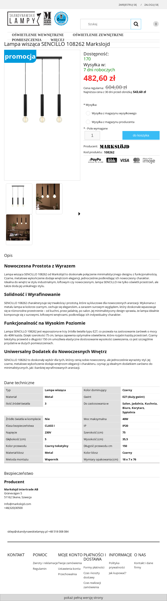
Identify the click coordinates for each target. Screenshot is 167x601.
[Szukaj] (136, 24)
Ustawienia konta (69, 569)
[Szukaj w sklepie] (113, 24)
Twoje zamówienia (70, 563)
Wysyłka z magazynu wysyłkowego (114, 113)
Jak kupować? (117, 573)
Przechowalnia (67, 574)
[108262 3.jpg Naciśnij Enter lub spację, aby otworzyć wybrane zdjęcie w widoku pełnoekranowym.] (42, 91)
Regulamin (40, 569)
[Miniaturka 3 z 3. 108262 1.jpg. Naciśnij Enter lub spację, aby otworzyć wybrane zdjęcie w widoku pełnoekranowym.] (18, 227)
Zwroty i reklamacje (45, 563)
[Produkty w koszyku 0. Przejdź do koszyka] (151, 24)
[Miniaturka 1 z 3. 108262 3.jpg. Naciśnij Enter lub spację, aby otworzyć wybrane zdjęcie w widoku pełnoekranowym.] (18, 197)
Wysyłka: (90, 105)
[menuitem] (37, 35)
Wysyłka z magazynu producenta (113, 122)
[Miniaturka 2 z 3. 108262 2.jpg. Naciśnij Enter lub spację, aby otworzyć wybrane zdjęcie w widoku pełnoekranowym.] (48, 197)
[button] (79, 214)
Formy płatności (94, 567)
